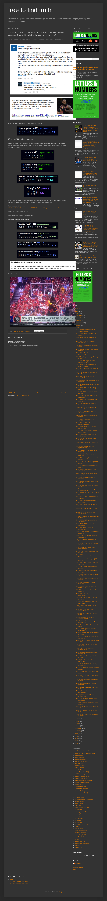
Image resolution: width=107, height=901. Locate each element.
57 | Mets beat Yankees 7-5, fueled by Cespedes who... (86, 664)
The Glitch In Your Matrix (81, 761)
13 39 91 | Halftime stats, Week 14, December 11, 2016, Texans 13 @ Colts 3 (90, 159)
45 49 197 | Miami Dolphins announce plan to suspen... (86, 711)
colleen (77, 826)
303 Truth (77, 845)
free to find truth (29, 9)
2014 (76, 741)
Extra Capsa (78, 805)
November (79, 318)
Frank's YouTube (79, 801)
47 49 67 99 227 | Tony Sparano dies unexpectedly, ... (86, 629)
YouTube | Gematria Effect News (19, 884)
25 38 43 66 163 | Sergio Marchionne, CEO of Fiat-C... (86, 520)
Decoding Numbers (80, 816)
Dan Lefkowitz (78, 822)
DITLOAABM (78, 809)
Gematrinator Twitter (80, 786)
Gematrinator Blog (80, 791)
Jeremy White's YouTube (81, 778)
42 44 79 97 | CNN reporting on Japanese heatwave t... (84, 610)
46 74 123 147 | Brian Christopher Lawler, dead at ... (85, 377)
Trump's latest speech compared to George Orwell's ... (85, 513)
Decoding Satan (79, 814)
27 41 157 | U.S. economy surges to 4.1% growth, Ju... (86, 412)
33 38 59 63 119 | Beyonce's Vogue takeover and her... (86, 338)
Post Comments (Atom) (22, 395)
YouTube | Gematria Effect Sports (19, 881)
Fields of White (79, 803)
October (78, 320)
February (79, 728)
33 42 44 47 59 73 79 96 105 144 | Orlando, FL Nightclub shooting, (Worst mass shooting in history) (90, 244)
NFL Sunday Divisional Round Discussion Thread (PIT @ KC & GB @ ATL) (90, 173)
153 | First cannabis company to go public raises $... (85, 621)
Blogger (61, 892)
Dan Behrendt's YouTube (81, 824)
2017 (76, 734)
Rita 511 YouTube (79, 767)
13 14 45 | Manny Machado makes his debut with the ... (86, 652)
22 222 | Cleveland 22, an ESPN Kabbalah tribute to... (85, 618)
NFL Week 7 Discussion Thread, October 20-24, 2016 (89, 213)
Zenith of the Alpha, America (82, 751)
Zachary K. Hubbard (78, 864)
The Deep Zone (79, 763)
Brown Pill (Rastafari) (80, 832)
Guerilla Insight (79, 784)
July (77, 327)
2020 (76, 308)
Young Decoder (79, 755)
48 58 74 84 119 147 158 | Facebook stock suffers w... (86, 427)
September (79, 323)
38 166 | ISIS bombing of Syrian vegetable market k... (85, 447)
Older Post (63, 392)
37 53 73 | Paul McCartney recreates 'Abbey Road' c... (86, 470)
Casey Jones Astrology (81, 830)
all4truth (77, 839)
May (77, 721)
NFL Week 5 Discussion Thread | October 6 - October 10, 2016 (89, 256)
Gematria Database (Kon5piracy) (84, 799)
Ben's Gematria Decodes (81, 837)
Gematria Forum (79, 797)
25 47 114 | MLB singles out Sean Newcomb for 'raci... (85, 361)
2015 (76, 738)
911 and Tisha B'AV (80, 841)
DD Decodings (79, 818)
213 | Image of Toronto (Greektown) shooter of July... (86, 586)
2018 (76, 313)
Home (38, 392)
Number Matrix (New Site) (82, 772)
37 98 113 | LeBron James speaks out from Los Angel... (86, 353)
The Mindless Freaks (80, 759)
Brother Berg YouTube (81, 835)
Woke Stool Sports (80, 757)
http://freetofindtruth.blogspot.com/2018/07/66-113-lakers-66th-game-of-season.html (33, 208)
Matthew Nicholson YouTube (82, 776)
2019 (76, 311)
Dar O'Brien (78, 820)
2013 (76, 743)
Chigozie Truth (79, 828)
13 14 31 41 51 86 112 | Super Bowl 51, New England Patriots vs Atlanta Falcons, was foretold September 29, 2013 (90, 228)
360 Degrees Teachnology (82, 843)
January (78, 731)
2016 (76, 736)
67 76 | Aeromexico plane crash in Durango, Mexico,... (85, 330)
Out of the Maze (79, 770)
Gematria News (79, 795)
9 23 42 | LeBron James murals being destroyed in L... (86, 474)
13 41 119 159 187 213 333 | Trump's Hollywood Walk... (86, 528)
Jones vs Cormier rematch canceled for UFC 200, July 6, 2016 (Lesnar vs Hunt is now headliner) (90, 200)
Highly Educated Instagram (82, 782)
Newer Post (12, 392)
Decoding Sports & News (81, 812)
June (77, 719)
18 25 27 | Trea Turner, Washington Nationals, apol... (85, 342)
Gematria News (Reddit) (81, 793)
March (78, 726)
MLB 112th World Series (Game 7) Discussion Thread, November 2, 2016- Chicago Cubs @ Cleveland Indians (90, 128)
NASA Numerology (80, 774)
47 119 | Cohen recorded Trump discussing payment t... (85, 695)
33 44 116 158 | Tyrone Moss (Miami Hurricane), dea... (86, 404)
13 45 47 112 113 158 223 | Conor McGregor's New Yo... (85, 423)
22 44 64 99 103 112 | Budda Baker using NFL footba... (86, 365)
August (78, 325)
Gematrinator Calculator (81, 788)
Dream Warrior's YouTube (82, 807)
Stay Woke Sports (79, 765)
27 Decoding (78, 847)
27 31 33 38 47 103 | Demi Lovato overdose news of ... (85, 548)
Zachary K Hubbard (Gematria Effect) (85, 753)
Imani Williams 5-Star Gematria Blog (84, 780)
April (77, 723)
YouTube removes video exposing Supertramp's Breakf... (85, 489)
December (79, 315)
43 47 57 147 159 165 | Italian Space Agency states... (86, 524)
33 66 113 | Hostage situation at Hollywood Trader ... (85, 649)
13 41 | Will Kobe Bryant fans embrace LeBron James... (86, 691)
